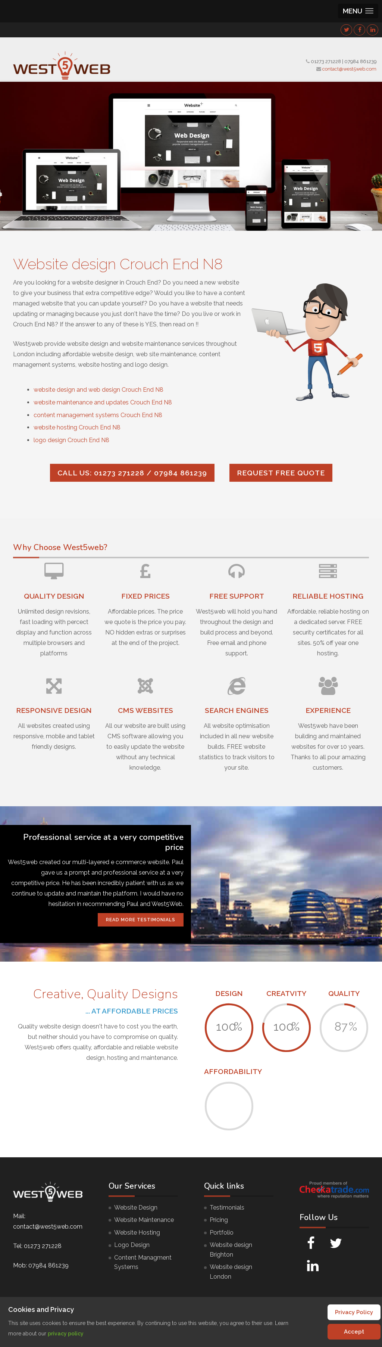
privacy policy (66, 1334)
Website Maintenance (144, 1219)
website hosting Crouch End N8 (77, 427)
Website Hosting (137, 1232)
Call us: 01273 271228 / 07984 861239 (132, 473)
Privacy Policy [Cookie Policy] (354, 1312)
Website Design (135, 1207)
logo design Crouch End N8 (71, 440)
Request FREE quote (281, 473)
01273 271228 (326, 61)
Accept (354, 1331)
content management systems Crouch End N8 (98, 415)
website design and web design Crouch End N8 (98, 389)
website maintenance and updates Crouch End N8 (103, 402)
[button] (358, 11)
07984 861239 (360, 61)
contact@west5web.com (349, 69)
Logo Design (132, 1244)
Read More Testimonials (140, 919)
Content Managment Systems (143, 1262)
